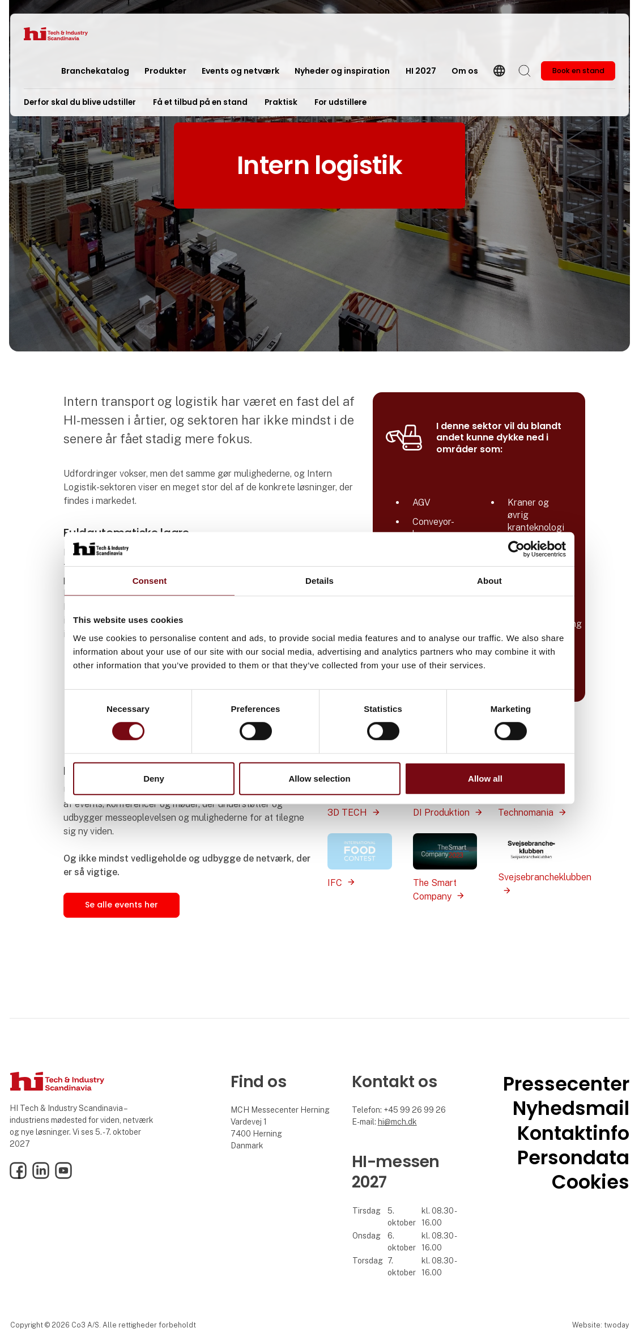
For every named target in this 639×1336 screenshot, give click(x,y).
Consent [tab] (150, 580)
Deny (153, 778)
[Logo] (69, 33)
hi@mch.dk (397, 1121)
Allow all (485, 778)
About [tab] (489, 580)
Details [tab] (319, 580)
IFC (334, 882)
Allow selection (319, 778)
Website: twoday (600, 1325)
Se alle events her (121, 904)
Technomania (525, 812)
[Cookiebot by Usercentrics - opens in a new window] (516, 548)
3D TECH (347, 812)
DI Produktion (441, 812)
